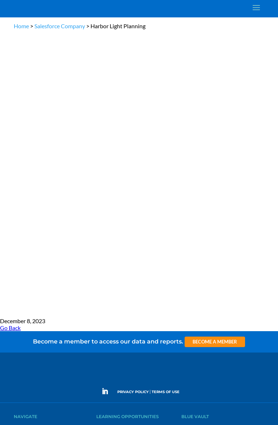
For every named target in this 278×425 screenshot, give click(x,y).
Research (22, 170)
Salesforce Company (59, 25)
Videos (102, 170)
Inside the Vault (195, 162)
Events (20, 195)
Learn (19, 154)
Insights (188, 145)
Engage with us (225, 265)
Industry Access (29, 179)
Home (21, 25)
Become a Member (215, 59)
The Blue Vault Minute (117, 145)
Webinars (105, 154)
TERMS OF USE (166, 109)
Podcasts (104, 162)
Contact (21, 212)
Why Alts (22, 145)
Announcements (197, 154)
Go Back (10, 45)
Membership (26, 187)
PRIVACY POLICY (133, 109)
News (19, 162)
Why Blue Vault (28, 204)
